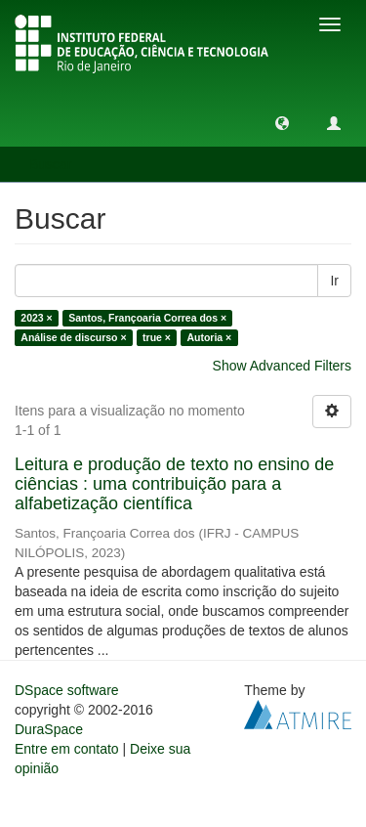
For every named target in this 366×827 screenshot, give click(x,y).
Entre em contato (67, 749)
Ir (334, 280)
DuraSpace (49, 729)
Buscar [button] (57, 164)
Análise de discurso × (73, 337)
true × (156, 337)
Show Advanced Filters (282, 365)
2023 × (36, 318)
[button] (282, 122)
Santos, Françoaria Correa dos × (147, 318)
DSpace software (67, 690)
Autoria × (208, 337)
